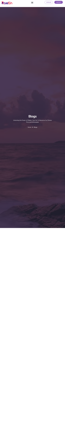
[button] (32, 2)
